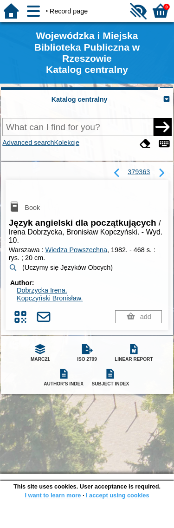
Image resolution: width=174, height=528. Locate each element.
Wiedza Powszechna (76, 250)
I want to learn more (53, 495)
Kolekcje (66, 142)
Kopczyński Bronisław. (50, 298)
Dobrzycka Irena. (42, 290)
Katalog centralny (80, 99)
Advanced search (28, 142)
